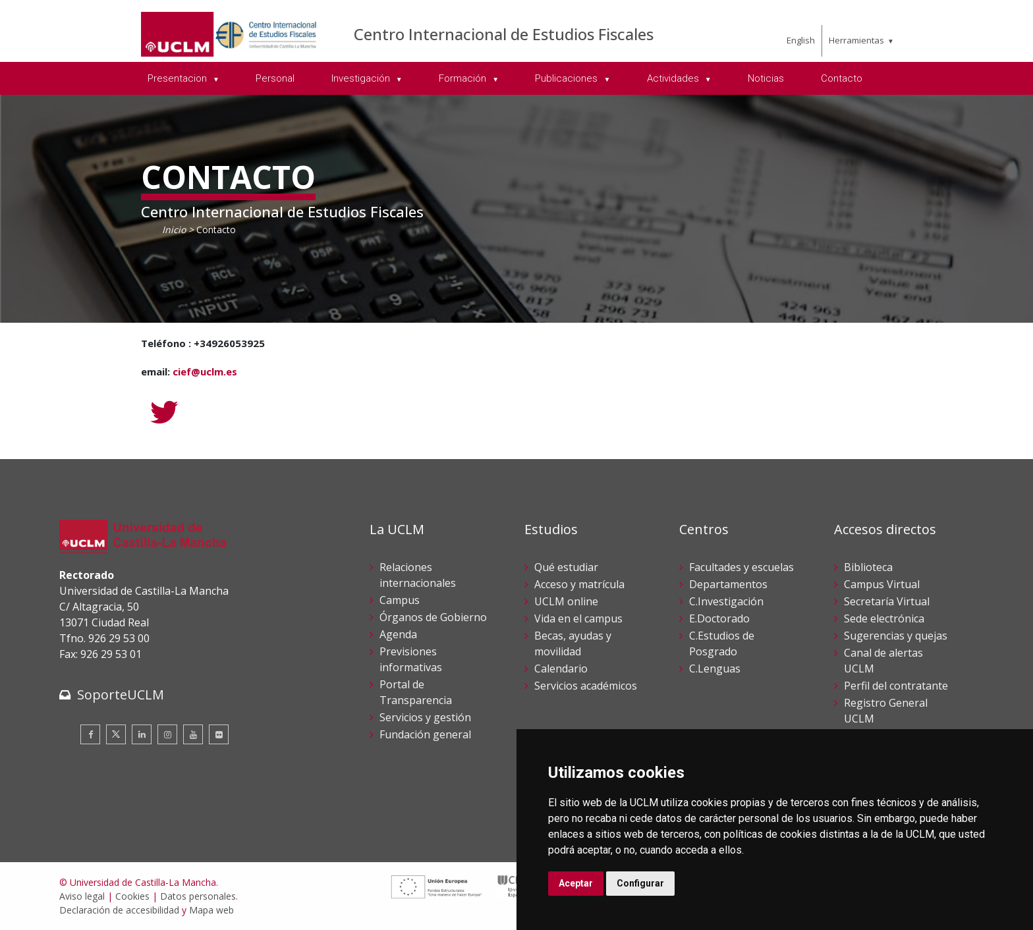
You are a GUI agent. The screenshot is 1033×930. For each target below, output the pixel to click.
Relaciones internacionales (417, 575)
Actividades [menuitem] (674, 78)
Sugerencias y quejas (895, 635)
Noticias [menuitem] (766, 78)
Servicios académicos (585, 685)
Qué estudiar (566, 567)
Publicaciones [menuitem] (567, 78)
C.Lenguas (714, 668)
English (801, 40)
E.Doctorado (719, 618)
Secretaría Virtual (887, 601)
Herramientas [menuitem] (856, 40)
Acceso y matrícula (579, 584)
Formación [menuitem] (464, 78)
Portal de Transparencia (415, 692)
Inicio (174, 229)
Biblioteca (868, 567)
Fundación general (425, 734)
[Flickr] (219, 734)
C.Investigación (726, 601)
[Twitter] (164, 412)
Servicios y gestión (425, 717)
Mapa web (211, 910)
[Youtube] (193, 734)
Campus (399, 600)
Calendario (561, 668)
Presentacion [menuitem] (178, 78)
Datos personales (198, 896)
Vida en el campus (578, 618)
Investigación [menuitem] (362, 78)
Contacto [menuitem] (841, 78)
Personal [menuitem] (275, 78)
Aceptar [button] (576, 883)
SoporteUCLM (120, 694)
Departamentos (728, 584)
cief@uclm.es (205, 371)
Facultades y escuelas (741, 567)
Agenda (398, 634)
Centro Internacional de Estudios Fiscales (504, 34)
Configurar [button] (640, 883)
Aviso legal (82, 896)
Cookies (132, 896)
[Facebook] (90, 734)
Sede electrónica (884, 618)
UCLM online (566, 601)
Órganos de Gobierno (433, 617)
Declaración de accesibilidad (119, 910)
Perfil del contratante (896, 685)
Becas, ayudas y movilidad (572, 643)
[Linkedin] (142, 734)
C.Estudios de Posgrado (721, 643)
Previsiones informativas (410, 659)
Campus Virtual (882, 584)
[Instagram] (167, 734)
